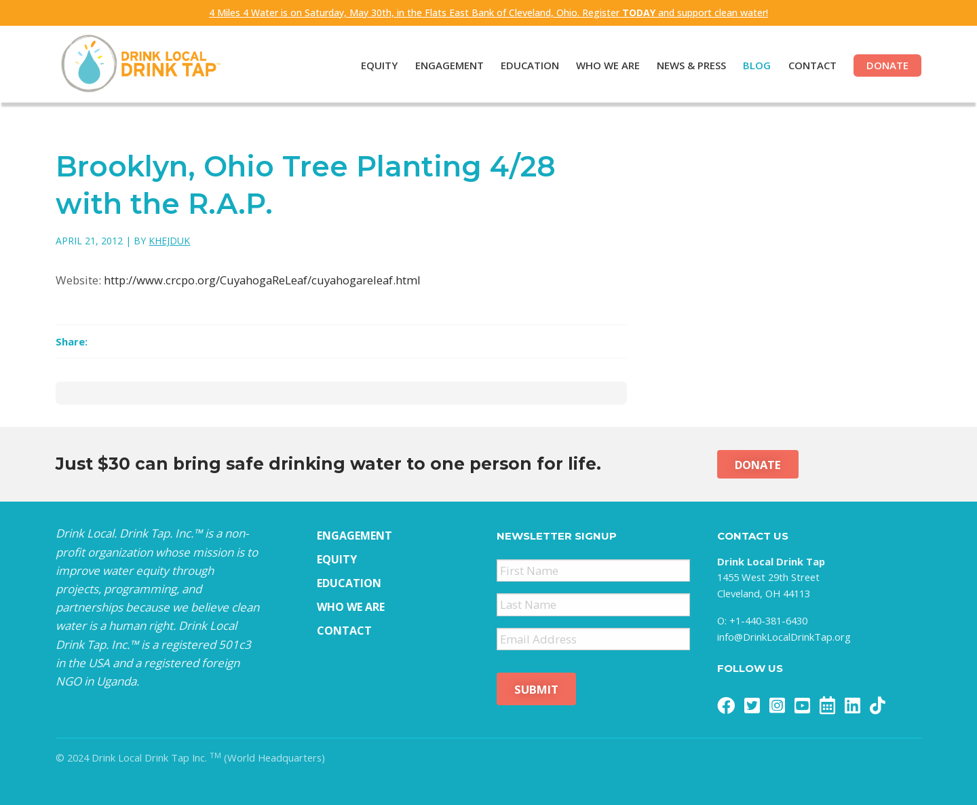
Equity (379, 65)
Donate (887, 65)
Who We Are (608, 65)
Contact (812, 65)
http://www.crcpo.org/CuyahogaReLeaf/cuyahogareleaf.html (262, 280)
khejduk (169, 240)
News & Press (691, 65)
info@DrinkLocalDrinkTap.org (784, 636)
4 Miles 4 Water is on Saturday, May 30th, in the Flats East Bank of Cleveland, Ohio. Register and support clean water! (488, 12)
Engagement (449, 65)
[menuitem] (371, 66)
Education (530, 65)
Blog (757, 65)
